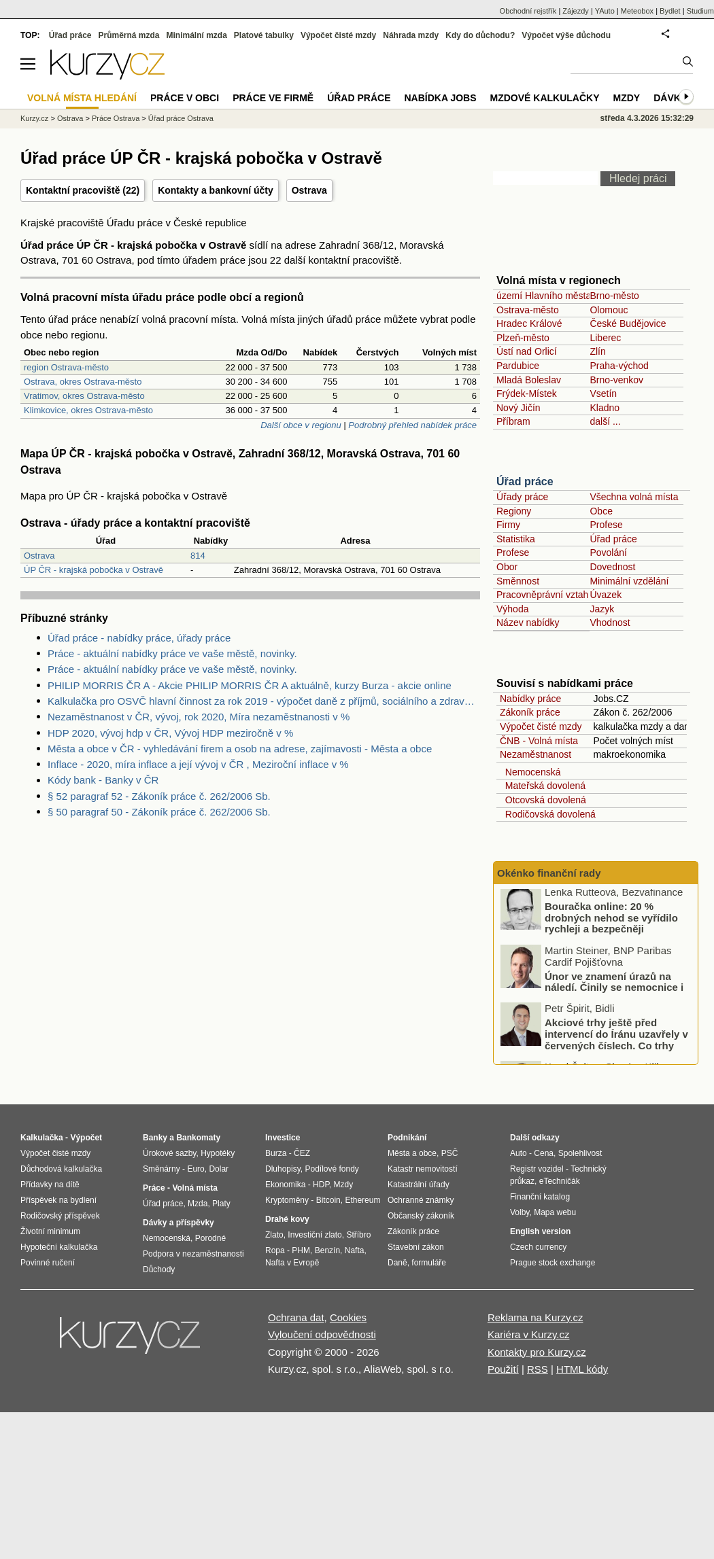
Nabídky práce (530, 698)
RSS (537, 1369)
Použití (503, 1369)
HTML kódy (582, 1369)
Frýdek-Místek (526, 393)
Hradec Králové (529, 323)
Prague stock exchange (552, 1262)
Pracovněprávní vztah (542, 594)
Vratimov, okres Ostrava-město (84, 396)
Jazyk (602, 608)
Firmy (508, 524)
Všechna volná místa (634, 496)
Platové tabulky (264, 35)
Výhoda (512, 608)
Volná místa (194, 1188)
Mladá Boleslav (528, 379)
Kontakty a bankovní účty (215, 190)
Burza (275, 1153)
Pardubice (517, 365)
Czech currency (538, 1247)
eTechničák (559, 1181)
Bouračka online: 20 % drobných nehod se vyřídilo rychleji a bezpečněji (611, 921)
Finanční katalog (540, 1197)
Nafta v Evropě (292, 1262)
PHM (301, 1250)
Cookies (348, 1317)
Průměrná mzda (128, 35)
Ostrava (309, 190)
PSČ (449, 1153)
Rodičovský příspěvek (60, 1216)
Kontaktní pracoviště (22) (82, 190)
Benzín (327, 1250)
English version (540, 1231)
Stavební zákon (416, 1247)
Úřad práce (525, 481)
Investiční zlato (314, 1235)
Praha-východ (619, 365)
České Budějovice (628, 323)
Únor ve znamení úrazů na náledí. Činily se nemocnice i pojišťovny (614, 991)
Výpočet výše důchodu (566, 35)
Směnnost (517, 581)
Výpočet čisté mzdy (541, 726)
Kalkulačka (41, 1137)
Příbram (513, 421)
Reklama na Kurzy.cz (535, 1317)
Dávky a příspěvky (178, 1222)
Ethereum (362, 1200)
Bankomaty (198, 1137)
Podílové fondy (331, 1169)
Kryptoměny (287, 1200)
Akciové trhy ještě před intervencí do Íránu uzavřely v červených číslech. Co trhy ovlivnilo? (616, 1043)
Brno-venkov (616, 379)
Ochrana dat (296, 1317)
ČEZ (302, 1153)
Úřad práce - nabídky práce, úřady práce (139, 638)
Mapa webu (555, 1212)
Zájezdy (575, 11)
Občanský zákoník (421, 1216)
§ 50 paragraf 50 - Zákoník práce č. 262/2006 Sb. (159, 812)
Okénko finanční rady (549, 873)
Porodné (210, 1238)
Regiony (513, 511)
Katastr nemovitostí (423, 1169)
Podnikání (407, 1137)
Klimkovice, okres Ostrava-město (88, 410)
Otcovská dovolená (543, 799)
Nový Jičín (518, 407)
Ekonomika (285, 1184)
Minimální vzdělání (629, 581)
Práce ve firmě (273, 97)
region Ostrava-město (66, 367)
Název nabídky (528, 622)
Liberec (605, 337)
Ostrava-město (527, 309)
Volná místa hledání (82, 97)
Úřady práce (522, 496)
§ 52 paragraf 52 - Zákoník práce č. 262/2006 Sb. (159, 796)
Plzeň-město (522, 337)
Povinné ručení (47, 1262)
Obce (601, 511)
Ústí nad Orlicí (526, 351)
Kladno (604, 407)
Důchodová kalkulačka (61, 1169)
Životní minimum (50, 1231)
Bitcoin (328, 1200)
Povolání (608, 552)
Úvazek (606, 594)
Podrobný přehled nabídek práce (412, 425)
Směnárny (161, 1169)
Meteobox (637, 11)
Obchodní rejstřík (528, 11)
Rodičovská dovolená (548, 814)
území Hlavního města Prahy (557, 295)
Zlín (597, 351)
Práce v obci (184, 97)
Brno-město (614, 295)
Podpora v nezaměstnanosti (193, 1254)
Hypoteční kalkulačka (58, 1247)
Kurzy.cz (34, 118)
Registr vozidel (537, 1169)
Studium (700, 11)
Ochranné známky (421, 1200)
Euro (195, 1169)
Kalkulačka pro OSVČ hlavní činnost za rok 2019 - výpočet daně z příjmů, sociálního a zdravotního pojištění (264, 701)
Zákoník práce (530, 712)
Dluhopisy (283, 1169)
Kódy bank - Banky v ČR (103, 780)
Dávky (670, 97)
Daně (397, 1262)
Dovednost (612, 566)
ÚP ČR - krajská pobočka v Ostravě (93, 570)
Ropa (275, 1250)
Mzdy (627, 97)
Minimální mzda (197, 35)
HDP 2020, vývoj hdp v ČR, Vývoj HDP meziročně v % (170, 733)
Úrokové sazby (169, 1153)
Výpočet (86, 1137)
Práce (154, 1188)
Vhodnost (610, 622)
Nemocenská (530, 772)
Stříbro (358, 1235)
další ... (605, 421)
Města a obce (412, 1153)
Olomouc (609, 309)
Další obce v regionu (300, 425)
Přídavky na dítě (50, 1184)
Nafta (354, 1250)
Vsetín (603, 393)
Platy (221, 1203)
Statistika (515, 538)
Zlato (274, 1235)
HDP (321, 1184)
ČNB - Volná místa (539, 740)
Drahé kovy (287, 1219)
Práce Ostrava (115, 118)
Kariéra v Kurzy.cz (529, 1334)
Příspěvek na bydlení (58, 1200)
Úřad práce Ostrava (181, 118)
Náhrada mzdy (411, 35)
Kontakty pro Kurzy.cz (537, 1352)
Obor (506, 566)
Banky (155, 1137)
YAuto (605, 11)
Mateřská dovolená (542, 785)
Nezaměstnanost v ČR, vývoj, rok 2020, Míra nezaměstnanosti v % (199, 716)
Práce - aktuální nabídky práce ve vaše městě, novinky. (172, 653)
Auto (518, 1153)
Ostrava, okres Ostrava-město (82, 381)
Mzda (197, 1203)
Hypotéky (218, 1153)
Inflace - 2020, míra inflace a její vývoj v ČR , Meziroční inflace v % (198, 764)
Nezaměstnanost (535, 754)
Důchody (159, 1269)
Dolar (218, 1169)
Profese (606, 524)
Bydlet (670, 11)
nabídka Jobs (440, 97)
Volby (519, 1212)
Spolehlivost (580, 1153)
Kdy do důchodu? (480, 35)
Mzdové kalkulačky (545, 97)
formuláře (428, 1262)
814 (197, 555)
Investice (282, 1137)
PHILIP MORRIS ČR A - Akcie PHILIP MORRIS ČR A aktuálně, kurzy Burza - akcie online (250, 685)
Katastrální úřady (418, 1184)
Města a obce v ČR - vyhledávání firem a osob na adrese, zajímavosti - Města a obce (240, 748)
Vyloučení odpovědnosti (322, 1334)
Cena (544, 1153)
